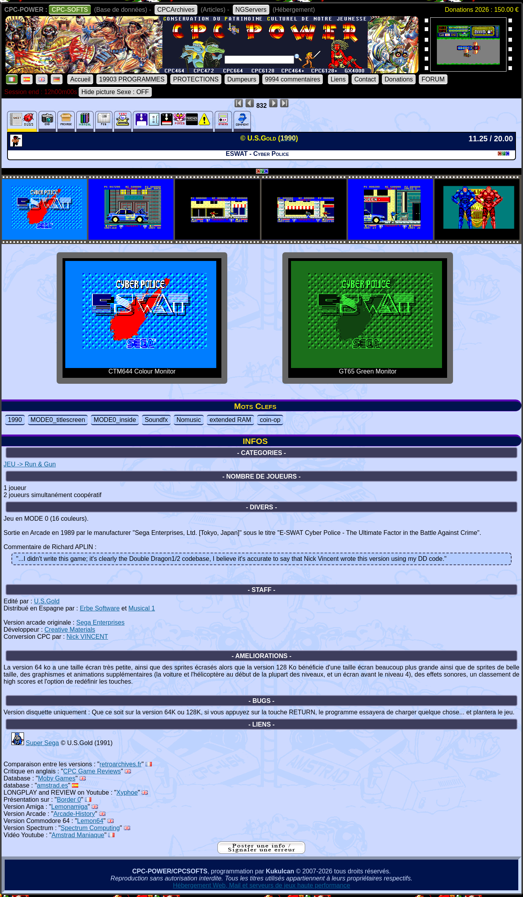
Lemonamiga (69, 806)
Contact (365, 79)
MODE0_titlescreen (58, 419)
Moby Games (57, 778)
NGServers (251, 9)
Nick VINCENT (87, 636)
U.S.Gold (46, 601)
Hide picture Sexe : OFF (115, 92)
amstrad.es (52, 785)
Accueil (80, 79)
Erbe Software (100, 608)
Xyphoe (127, 792)
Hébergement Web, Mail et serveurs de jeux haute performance (261, 885)
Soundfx (156, 419)
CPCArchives (176, 9)
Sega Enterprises (100, 622)
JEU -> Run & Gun (30, 464)
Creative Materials (69, 629)
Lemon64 (90, 820)
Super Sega (42, 743)
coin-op (270, 419)
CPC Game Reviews (92, 771)
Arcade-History (74, 813)
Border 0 (69, 799)
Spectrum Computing (90, 828)
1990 (15, 419)
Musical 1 (142, 608)
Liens (338, 79)
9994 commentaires (292, 79)
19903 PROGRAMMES (131, 79)
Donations (399, 79)
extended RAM (230, 419)
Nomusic (189, 419)
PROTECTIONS (196, 79)
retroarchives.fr (120, 764)
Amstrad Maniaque (78, 835)
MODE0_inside (115, 419)
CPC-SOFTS (70, 9)
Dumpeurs (241, 79)
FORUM (433, 79)
